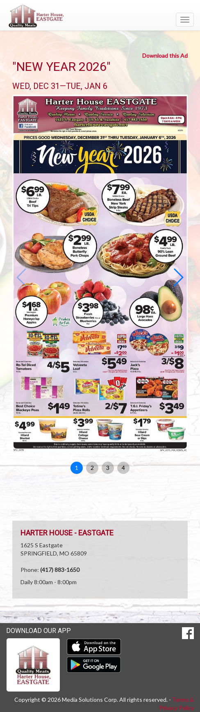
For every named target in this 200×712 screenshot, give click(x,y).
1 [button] (76, 467)
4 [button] (123, 467)
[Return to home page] (100, 16)
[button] (178, 277)
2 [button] (92, 467)
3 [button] (107, 467)
